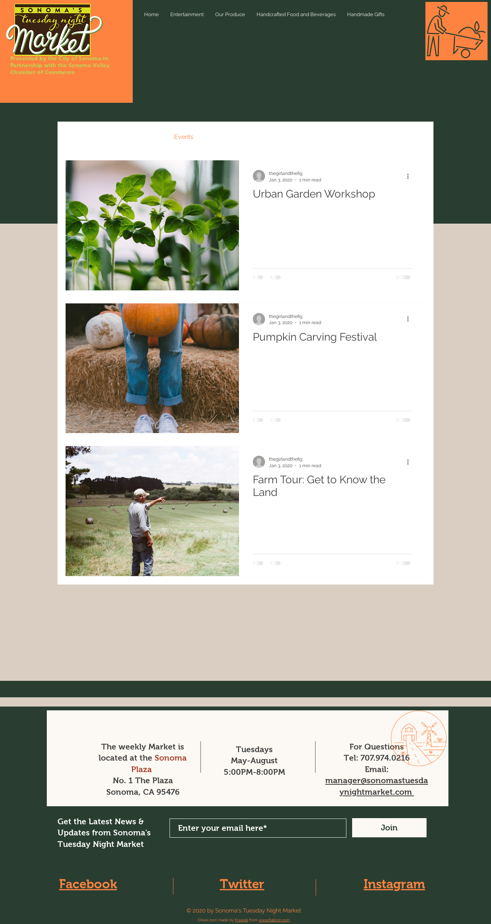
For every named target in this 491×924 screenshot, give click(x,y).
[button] (416, 138)
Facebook (88, 884)
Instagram (394, 884)
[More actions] (410, 176)
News (113, 136)
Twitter (242, 884)
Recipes (148, 136)
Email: (377, 769)
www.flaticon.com (274, 920)
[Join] (389, 827)
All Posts (77, 136)
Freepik (241, 920)
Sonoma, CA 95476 (143, 791)
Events (183, 136)
